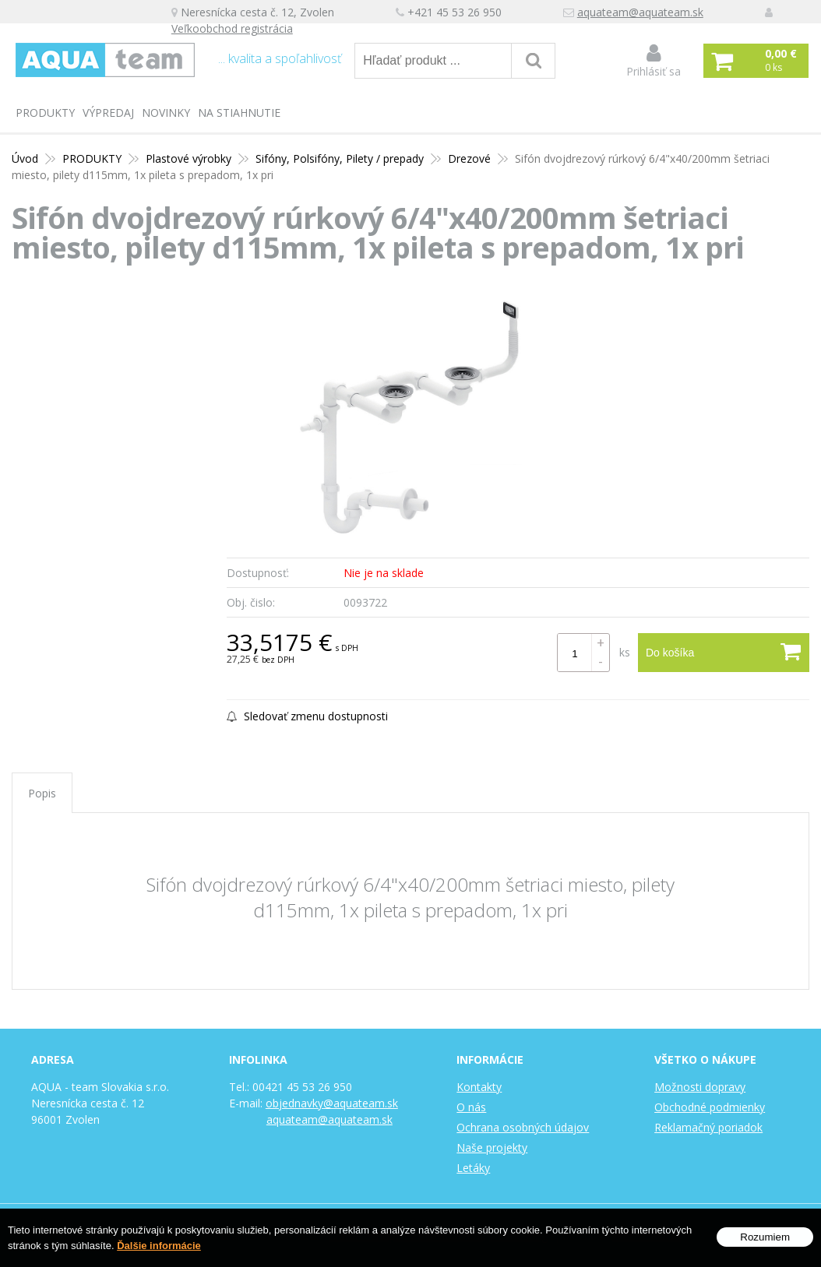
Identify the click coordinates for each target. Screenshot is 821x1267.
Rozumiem (765, 1237)
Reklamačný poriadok (708, 1127)
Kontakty (479, 1086)
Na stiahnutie (239, 112)
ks (624, 652)
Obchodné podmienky (709, 1107)
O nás (471, 1107)
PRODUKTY (45, 112)
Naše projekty (491, 1147)
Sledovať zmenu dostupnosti (307, 716)
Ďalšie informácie (159, 1245)
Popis (42, 793)
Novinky (166, 112)
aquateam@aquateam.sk (640, 12)
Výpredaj (108, 112)
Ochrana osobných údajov (522, 1127)
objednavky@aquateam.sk (332, 1103)
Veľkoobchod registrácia (232, 28)
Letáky (473, 1167)
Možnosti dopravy (699, 1086)
